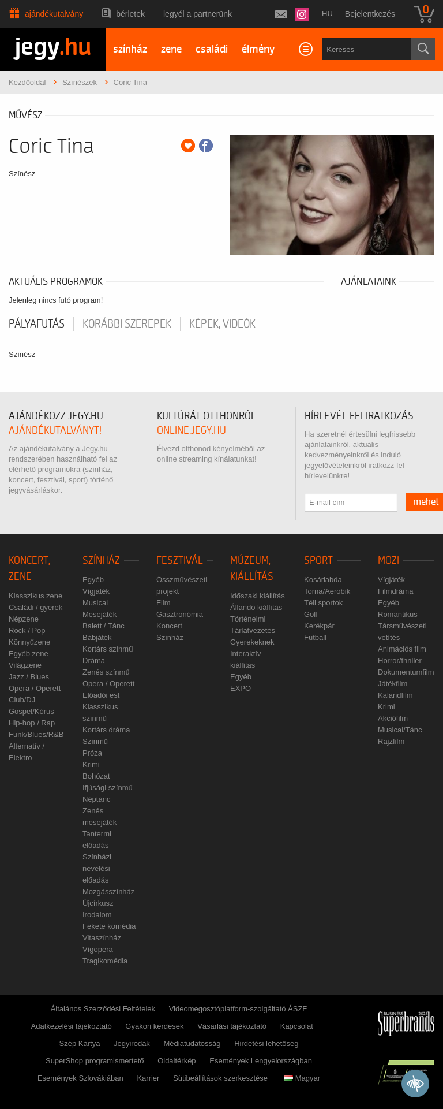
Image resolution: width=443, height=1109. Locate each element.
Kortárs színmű (107, 649)
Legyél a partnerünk (197, 13)
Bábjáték (97, 637)
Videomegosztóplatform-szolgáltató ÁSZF (238, 1008)
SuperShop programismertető (95, 1060)
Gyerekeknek (252, 642)
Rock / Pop (27, 630)
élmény (258, 49)
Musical (95, 602)
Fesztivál (179, 560)
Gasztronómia (179, 614)
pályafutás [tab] (37, 324)
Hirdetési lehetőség (266, 1043)
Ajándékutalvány (54, 13)
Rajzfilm (391, 741)
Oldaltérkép (176, 1060)
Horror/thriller (400, 660)
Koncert (169, 626)
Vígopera (97, 949)
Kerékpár (319, 626)
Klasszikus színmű (100, 712)
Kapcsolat (296, 1026)
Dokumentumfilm (406, 672)
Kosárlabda (323, 579)
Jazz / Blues (29, 676)
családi (212, 49)
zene (171, 49)
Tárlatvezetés (252, 630)
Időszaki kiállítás (257, 595)
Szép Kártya (79, 1043)
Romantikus (398, 614)
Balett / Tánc (103, 626)
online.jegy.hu (191, 431)
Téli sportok (323, 602)
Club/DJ (22, 699)
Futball (315, 637)
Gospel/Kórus (31, 711)
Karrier (148, 1078)
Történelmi (247, 619)
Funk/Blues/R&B (36, 734)
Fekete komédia (109, 926)
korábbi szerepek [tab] (126, 324)
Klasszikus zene (35, 595)
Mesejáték (99, 614)
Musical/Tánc (400, 729)
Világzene (25, 665)
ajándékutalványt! (55, 431)
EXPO (240, 688)
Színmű (95, 741)
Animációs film (402, 649)
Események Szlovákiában (80, 1078)
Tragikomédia (104, 961)
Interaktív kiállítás (245, 659)
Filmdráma (395, 591)
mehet (426, 502)
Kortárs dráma (106, 729)
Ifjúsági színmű (107, 787)
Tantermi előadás (96, 839)
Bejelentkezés (370, 13)
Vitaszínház (101, 937)
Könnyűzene (29, 642)
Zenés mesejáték (99, 816)
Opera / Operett (35, 688)
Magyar (302, 1078)
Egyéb (93, 579)
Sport (318, 560)
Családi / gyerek (35, 607)
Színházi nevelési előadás (96, 868)
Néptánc (96, 799)
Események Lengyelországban (260, 1060)
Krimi (91, 764)
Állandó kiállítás (256, 607)
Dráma (93, 660)
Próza (92, 753)
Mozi (388, 560)
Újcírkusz (97, 903)
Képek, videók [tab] (222, 324)
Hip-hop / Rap (32, 723)
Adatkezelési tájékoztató (71, 1026)
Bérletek (130, 13)
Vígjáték (96, 591)
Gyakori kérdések (154, 1026)
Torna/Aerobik (327, 591)
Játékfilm (392, 683)
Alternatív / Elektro (26, 752)
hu (327, 13)
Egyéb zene (28, 653)
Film (163, 602)
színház (130, 49)
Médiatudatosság (192, 1043)
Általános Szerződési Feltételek (103, 1008)
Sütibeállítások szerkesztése (220, 1078)
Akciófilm (393, 718)
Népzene (24, 619)
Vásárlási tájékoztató (231, 1026)
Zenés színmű (106, 672)
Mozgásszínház (108, 891)
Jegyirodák (132, 1043)
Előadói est (100, 695)
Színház (101, 560)
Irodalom (97, 914)
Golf (311, 614)
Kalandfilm (395, 695)
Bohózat (96, 776)
